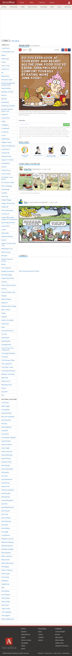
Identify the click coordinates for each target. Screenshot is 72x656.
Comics (40, 634)
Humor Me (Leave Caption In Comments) (9, 218)
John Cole (4, 514)
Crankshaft (5, 128)
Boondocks (5, 102)
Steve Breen (5, 598)
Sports (59, 7)
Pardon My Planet (7, 278)
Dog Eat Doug (6, 156)
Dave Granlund (6, 451)
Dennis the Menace (8, 146)
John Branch (5, 511)
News (40, 632)
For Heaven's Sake (7, 182)
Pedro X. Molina (6, 570)
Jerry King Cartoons (8, 222)
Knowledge (43, 7)
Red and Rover (6, 299)
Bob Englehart (6, 427)
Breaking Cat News (8, 106)
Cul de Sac (5, 132)
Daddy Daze (5, 139)
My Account (59, 637)
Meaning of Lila (6, 249)
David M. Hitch (6, 462)
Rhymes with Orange (8, 306)
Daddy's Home (6, 142)
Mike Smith (5, 560)
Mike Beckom (6, 553)
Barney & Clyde (6, 80)
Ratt (2, 588)
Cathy (3, 121)
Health (23, 7)
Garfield (4, 193)
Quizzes (40, 640)
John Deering (6, 521)
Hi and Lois (5, 214)
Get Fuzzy (4, 196)
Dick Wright (5, 465)
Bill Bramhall (6, 420)
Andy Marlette (6, 413)
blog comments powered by (29, 271)
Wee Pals (4, 378)
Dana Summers (6, 444)
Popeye (4, 296)
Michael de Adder (7, 549)
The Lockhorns (6, 364)
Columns (41, 637)
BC (2, 73)
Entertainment (14, 7)
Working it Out (6, 385)
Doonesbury (5, 163)
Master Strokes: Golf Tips (8, 244)
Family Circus (6, 170)
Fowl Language (6, 186)
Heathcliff (4, 207)
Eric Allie (4, 476)
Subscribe (66, 124)
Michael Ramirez (7, 546)
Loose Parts (5, 226)
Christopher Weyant (8, 437)
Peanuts (4, 282)
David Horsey (6, 458)
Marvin (3, 240)
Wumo (3, 388)
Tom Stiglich (5, 615)
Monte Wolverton (7, 563)
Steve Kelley (5, 602)
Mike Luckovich (6, 556)
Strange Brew (6, 345)
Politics (52, 7)
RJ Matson (5, 581)
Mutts (3, 264)
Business (4, 7)
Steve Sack (5, 605)
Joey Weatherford (7, 507)
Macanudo (5, 233)
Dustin (3, 167)
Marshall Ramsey (7, 542)
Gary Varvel (5, 486)
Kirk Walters (5, 528)
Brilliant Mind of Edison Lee (7, 110)
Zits (2, 395)
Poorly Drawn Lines (8, 292)
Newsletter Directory (61, 646)
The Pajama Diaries (8, 371)
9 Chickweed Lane (7, 52)
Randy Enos (5, 584)
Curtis (3, 135)
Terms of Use (57, 653)
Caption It (4, 114)
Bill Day (4, 424)
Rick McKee (5, 591)
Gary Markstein (6, 479)
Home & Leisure (32, 7)
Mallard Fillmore (7, 236)
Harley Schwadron (7, 490)
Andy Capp (5, 59)
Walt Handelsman (7, 619)
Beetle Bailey (6, 88)
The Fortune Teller (8, 360)
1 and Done (5, 48)
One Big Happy (6, 275)
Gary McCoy (5, 483)
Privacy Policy (48, 653)
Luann (3, 229)
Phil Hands (5, 577)
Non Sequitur (6, 268)
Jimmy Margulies (7, 500)
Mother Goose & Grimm (7, 260)
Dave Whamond (6, 455)
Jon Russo (4, 525)
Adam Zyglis (5, 406)
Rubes (3, 313)
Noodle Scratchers (7, 271)
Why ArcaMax (59, 640)
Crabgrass (5, 125)
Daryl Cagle (5, 448)
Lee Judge (4, 532)
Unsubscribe (65, 653)
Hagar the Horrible (8, 203)
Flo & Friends (5, 174)
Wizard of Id (5, 381)
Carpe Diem (5, 118)
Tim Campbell (6, 612)
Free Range (5, 189)
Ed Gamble (5, 472)
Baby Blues (5, 76)
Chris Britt (5, 434)
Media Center (59, 643)
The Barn (4, 357)
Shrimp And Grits (7, 331)
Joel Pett (4, 504)
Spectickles (5, 338)
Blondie (4, 99)
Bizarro (4, 95)
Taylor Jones (5, 609)
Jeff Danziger (6, 493)
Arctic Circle (5, 66)
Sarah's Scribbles (7, 320)
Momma (4, 256)
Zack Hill (4, 392)
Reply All (4, 303)
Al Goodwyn (5, 410)
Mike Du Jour (6, 252)
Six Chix (4, 334)
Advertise (40, 653)
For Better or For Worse (7, 178)
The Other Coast (7, 367)
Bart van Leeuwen (7, 417)
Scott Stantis (5, 595)
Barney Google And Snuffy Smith (8, 84)
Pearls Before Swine (8, 285)
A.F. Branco (5, 403)
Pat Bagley (5, 567)
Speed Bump (5, 341)
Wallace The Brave (8, 374)
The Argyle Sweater (8, 353)
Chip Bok (4, 431)
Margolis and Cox (7, 539)
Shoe (3, 327)
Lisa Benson (5, 535)
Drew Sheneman (7, 469)
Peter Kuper (5, 574)
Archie (3, 62)
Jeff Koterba (5, 497)
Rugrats (4, 317)
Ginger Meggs (6, 200)
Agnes (3, 55)
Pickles (3, 289)
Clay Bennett (5, 441)
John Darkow (5, 518)
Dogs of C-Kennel (7, 160)
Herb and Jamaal (7, 210)
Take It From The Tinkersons (7, 349)
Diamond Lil (5, 149)
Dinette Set (5, 153)
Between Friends (7, 92)
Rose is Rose (5, 310)
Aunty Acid (5, 69)
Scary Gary (5, 324)
